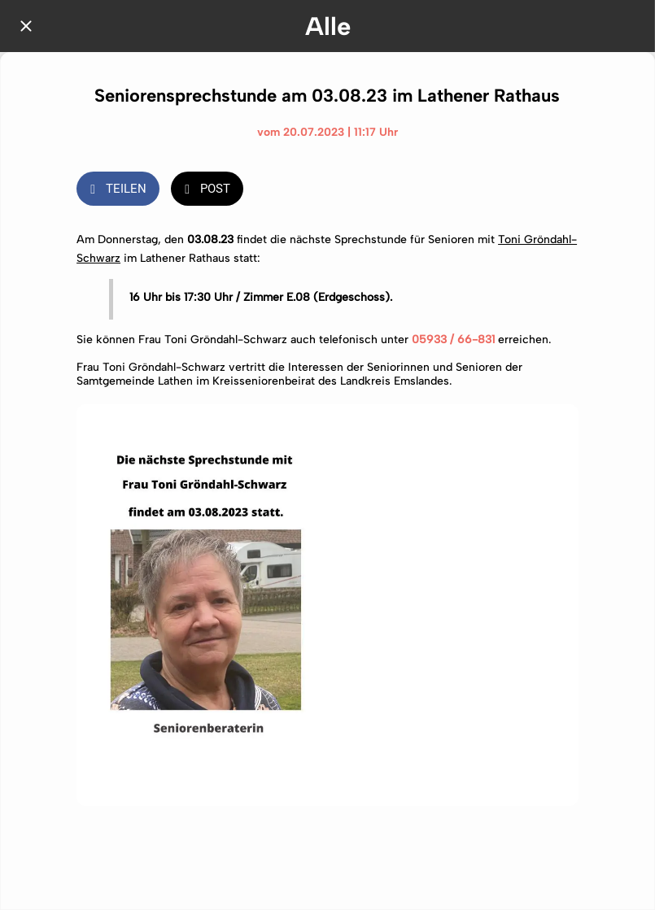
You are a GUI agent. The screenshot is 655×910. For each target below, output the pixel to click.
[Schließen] (26, 26)
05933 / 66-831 (453, 339)
